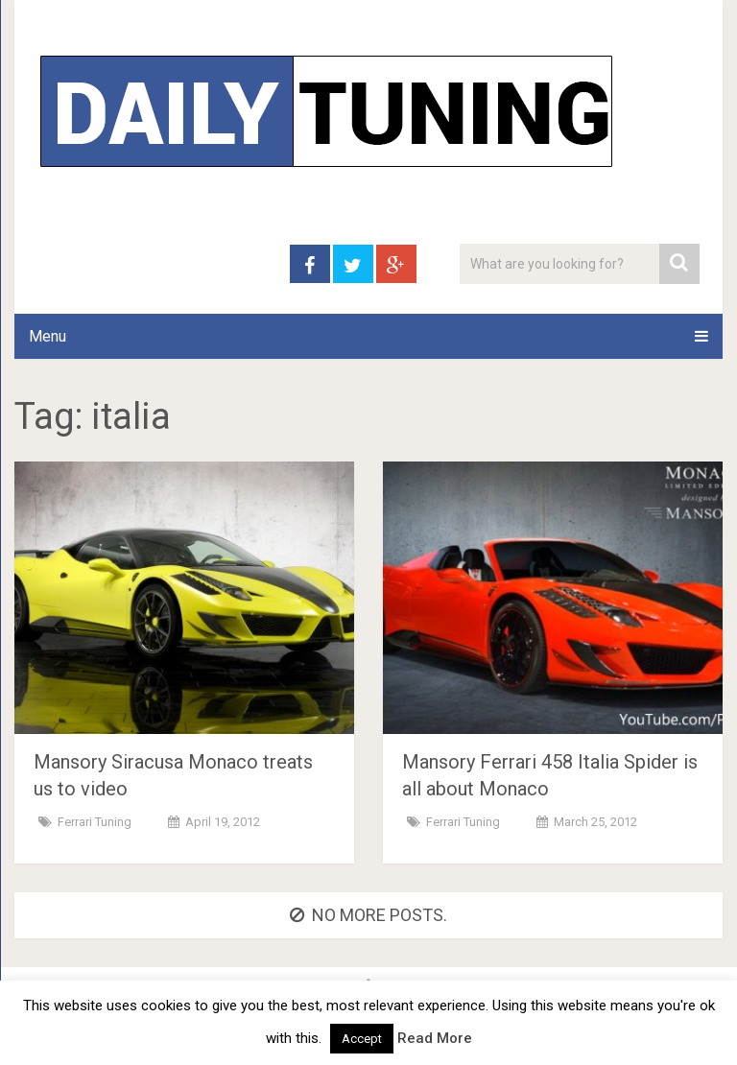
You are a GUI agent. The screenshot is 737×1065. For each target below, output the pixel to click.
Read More (434, 1038)
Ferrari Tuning (94, 822)
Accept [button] (362, 1038)
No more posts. (368, 915)
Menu (47, 336)
